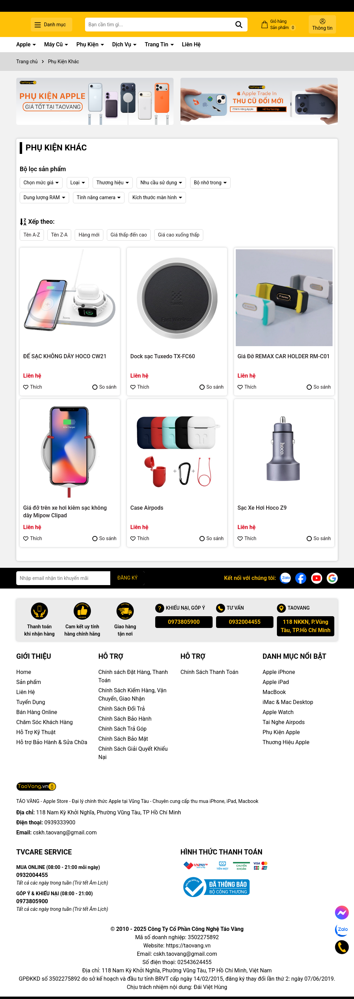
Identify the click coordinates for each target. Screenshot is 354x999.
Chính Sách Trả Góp (123, 728)
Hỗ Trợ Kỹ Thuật (36, 732)
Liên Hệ (191, 44)
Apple (24, 44)
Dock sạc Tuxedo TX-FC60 (162, 356)
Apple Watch (278, 712)
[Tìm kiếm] (249, 24)
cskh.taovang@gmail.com (65, 832)
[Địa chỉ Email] (80, 578)
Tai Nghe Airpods (284, 722)
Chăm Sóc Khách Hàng (44, 722)
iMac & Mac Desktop (288, 702)
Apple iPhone (279, 672)
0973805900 (184, 622)
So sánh (104, 387)
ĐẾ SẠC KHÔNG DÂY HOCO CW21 (64, 356)
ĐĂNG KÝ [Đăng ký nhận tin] (127, 578)
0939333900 (59, 822)
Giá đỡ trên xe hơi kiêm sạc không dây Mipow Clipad (65, 512)
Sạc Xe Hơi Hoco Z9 (262, 508)
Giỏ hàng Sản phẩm (288, 25)
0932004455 (245, 622)
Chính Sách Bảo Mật (123, 739)
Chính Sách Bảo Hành (125, 718)
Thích (32, 387)
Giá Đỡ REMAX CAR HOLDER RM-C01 (283, 356)
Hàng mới (88, 235)
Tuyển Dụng (30, 702)
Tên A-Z (32, 235)
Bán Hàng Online (36, 712)
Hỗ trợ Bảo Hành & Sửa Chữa (51, 742)
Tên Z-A (59, 235)
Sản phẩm (28, 682)
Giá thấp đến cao (129, 235)
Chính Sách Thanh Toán (209, 672)
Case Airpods (147, 508)
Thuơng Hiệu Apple (286, 742)
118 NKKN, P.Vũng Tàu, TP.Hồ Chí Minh (305, 626)
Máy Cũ (54, 44)
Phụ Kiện (88, 44)
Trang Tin (157, 44)
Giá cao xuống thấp (178, 235)
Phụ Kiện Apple (281, 732)
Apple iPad (276, 682)
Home (23, 672)
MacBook (274, 692)
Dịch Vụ (122, 44)
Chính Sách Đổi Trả (122, 708)
